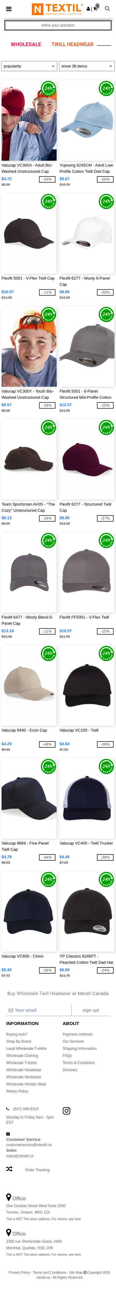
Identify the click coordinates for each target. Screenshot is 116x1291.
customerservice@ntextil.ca (29, 1145)
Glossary (70, 1070)
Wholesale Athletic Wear (26, 1084)
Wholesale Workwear (23, 1077)
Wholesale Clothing (22, 1056)
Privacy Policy (19, 1272)
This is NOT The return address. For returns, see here (43, 1219)
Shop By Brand (18, 1041)
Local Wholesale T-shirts (26, 1048)
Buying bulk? (17, 1034)
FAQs (67, 1056)
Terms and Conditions (49, 1272)
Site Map (75, 1272)
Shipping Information (80, 1048)
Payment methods (78, 1034)
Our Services (73, 1041)
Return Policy (17, 1091)
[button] (88, 8)
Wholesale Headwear (23, 1070)
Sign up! (91, 1010)
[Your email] (38, 1010)
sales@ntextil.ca (19, 1156)
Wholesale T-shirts (21, 1063)
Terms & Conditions (79, 1063)
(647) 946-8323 (25, 1109)
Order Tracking (37, 1170)
